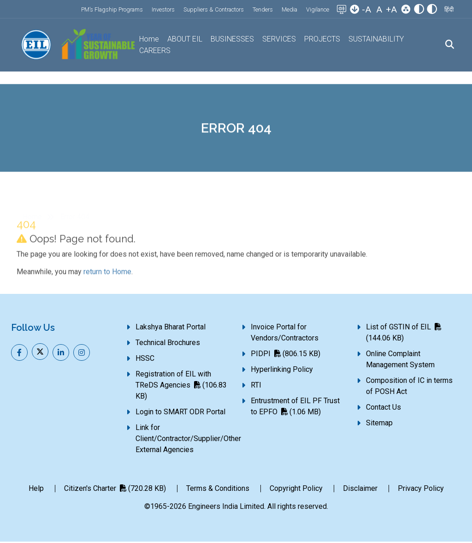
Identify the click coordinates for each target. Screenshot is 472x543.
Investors (163, 9)
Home (150, 40)
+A (391, 9)
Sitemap (379, 424)
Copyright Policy (296, 489)
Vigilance (317, 9)
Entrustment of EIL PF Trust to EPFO (295, 408)
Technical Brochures (168, 344)
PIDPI (285, 355)
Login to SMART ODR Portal (180, 413)
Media (289, 9)
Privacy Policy (421, 489)
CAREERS (155, 51)
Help (36, 489)
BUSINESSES (232, 40)
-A (366, 9)
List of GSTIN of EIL (403, 334)
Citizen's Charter (115, 489)
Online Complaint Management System (400, 360)
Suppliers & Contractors (213, 9)
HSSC (145, 359)
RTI (256, 386)
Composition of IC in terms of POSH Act (409, 387)
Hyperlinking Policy (282, 370)
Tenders (263, 9)
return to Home (107, 294)
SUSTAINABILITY (374, 40)
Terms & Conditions (217, 489)
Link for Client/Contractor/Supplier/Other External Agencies (188, 439)
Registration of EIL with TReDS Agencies (181, 386)
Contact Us (383, 408)
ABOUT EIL (185, 40)
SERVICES (278, 40)
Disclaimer (360, 489)
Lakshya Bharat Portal (171, 328)
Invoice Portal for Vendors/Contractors (285, 334)
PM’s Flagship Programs (112, 9)
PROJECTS (321, 40)
